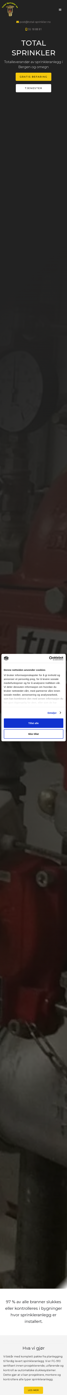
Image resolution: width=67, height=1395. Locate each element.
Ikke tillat (33, 733)
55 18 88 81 (33, 29)
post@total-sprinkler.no (33, 22)
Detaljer (52, 712)
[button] (60, 10)
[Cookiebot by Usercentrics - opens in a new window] (49, 658)
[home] (24, 10)
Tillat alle (33, 723)
